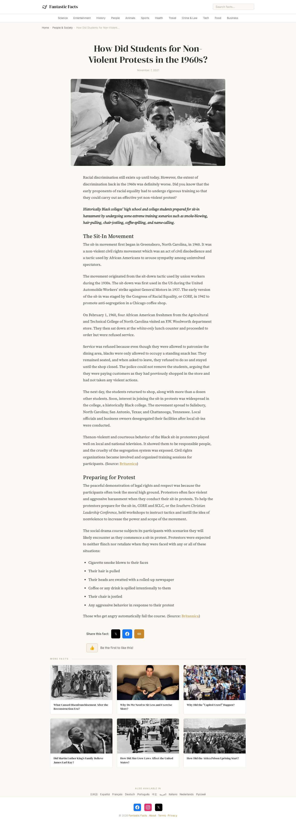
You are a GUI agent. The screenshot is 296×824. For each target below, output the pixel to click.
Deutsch (130, 794)
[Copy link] (139, 633)
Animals (130, 18)
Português (143, 794)
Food (218, 18)
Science (63, 18)
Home (45, 27)
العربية (163, 794)
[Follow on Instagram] (148, 807)
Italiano (173, 794)
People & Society (62, 27)
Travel (172, 18)
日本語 (94, 794)
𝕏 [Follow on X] (158, 807)
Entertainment (82, 18)
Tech (206, 18)
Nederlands (187, 794)
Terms (162, 815)
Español (105, 794)
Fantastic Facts (138, 815)
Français (117, 794)
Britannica (128, 463)
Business (232, 18)
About (152, 815)
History (100, 18)
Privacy (172, 815)
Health (159, 18)
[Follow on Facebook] (137, 807)
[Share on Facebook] (127, 633)
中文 (154, 794)
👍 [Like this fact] (92, 647)
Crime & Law (189, 18)
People (115, 18)
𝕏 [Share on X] (116, 634)
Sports (145, 18)
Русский (201, 794)
